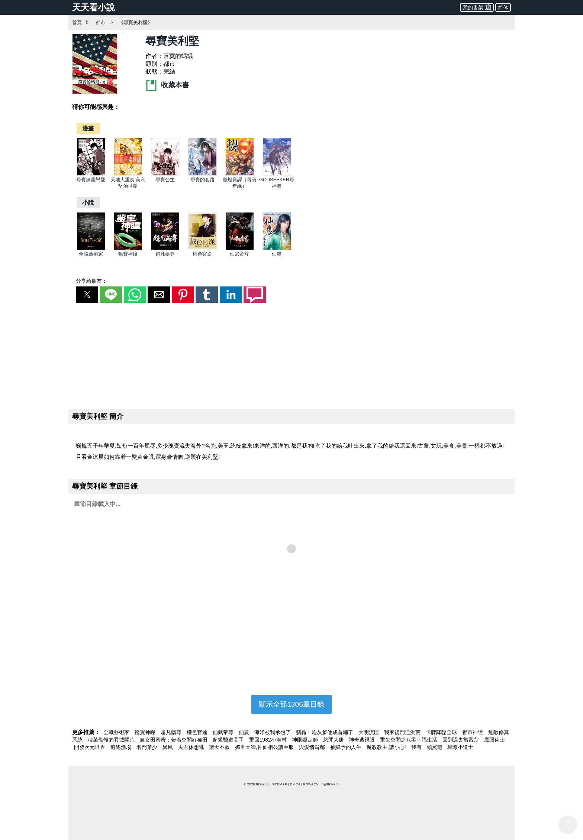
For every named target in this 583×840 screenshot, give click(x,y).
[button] (87, 294)
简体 (503, 7)
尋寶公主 (165, 179)
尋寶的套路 (202, 179)
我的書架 (477, 6)
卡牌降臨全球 (442, 732)
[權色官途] (202, 248)
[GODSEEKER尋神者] (276, 174)
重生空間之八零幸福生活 (409, 740)
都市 (100, 22)
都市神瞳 (473, 732)
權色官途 (202, 254)
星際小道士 (460, 747)
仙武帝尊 (239, 254)
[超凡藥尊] (165, 248)
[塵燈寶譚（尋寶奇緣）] (239, 174)
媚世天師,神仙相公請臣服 (265, 747)
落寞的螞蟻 (178, 56)
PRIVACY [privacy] (310, 784)
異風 (168, 747)
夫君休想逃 (192, 747)
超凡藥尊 (165, 254)
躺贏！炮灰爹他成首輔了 (325, 732)
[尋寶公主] (165, 174)
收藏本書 (167, 85)
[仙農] (276, 248)
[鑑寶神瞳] (128, 248)
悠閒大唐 (334, 740)
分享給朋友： (91, 281)
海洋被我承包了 (273, 732)
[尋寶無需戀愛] (91, 174)
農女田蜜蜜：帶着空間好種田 (174, 740)
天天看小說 (93, 7)
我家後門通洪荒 (403, 732)
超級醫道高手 (229, 740)
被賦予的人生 (346, 747)
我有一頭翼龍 (427, 747)
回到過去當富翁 (461, 740)
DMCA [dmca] (295, 784)
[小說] (88, 203)
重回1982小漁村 (268, 740)
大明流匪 (369, 732)
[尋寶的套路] (202, 174)
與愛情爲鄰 (312, 747)
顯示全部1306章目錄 (291, 704)
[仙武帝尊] (239, 248)
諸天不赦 (220, 747)
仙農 (276, 254)
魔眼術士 (494, 740)
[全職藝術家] (91, 248)
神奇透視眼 (362, 740)
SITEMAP (279, 784)
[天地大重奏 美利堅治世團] (128, 174)
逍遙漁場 (121, 747)
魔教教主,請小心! (387, 747)
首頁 (77, 22)
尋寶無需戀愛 (90, 179)
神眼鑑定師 (305, 740)
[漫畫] (88, 128)
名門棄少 (147, 747)
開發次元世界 (90, 747)
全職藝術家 (91, 254)
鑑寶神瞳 (128, 254)
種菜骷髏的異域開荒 (112, 740)
